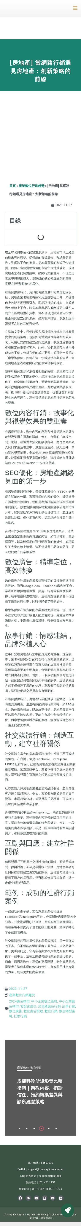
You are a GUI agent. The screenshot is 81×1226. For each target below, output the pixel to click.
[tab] (19, 1128)
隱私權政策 (46, 1218)
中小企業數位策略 (44, 1001)
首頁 (12, 186)
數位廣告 (15, 1011)
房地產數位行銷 (49, 1006)
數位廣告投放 (33, 1011)
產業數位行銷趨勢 (31, 186)
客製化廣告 (28, 1006)
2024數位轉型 (19, 1001)
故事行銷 (68, 1006)
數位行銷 (50, 1011)
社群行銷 (20, 1016)
